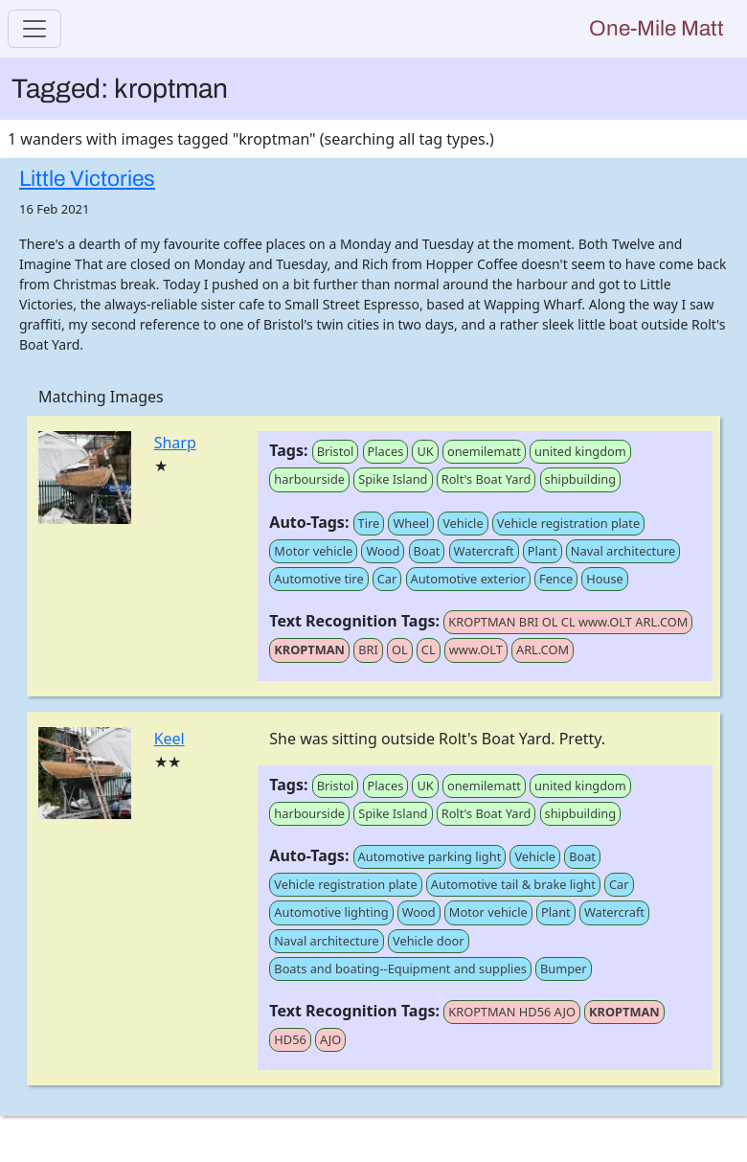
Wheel (411, 523)
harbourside (309, 479)
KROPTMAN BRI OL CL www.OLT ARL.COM (568, 621)
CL (428, 649)
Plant (542, 550)
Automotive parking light (430, 856)
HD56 (290, 1039)
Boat (427, 550)
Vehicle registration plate (568, 523)
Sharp (175, 442)
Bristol (335, 451)
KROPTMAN (309, 649)
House (604, 578)
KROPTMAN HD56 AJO (512, 1011)
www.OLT (476, 649)
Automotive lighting (331, 912)
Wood (382, 550)
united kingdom (580, 451)
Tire (369, 523)
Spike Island (392, 479)
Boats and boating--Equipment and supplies (400, 968)
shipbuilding (581, 479)
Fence (556, 578)
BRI (368, 649)
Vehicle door (428, 940)
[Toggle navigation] (34, 29)
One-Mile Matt (656, 28)
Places (386, 451)
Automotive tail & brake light (513, 884)
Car (387, 578)
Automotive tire (318, 578)
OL (400, 649)
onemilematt (484, 451)
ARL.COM (542, 649)
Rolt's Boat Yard (486, 479)
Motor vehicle (313, 550)
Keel (169, 738)
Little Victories (87, 179)
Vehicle (463, 523)
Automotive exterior (468, 578)
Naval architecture (623, 550)
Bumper (563, 968)
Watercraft (484, 550)
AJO (330, 1039)
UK (425, 451)
